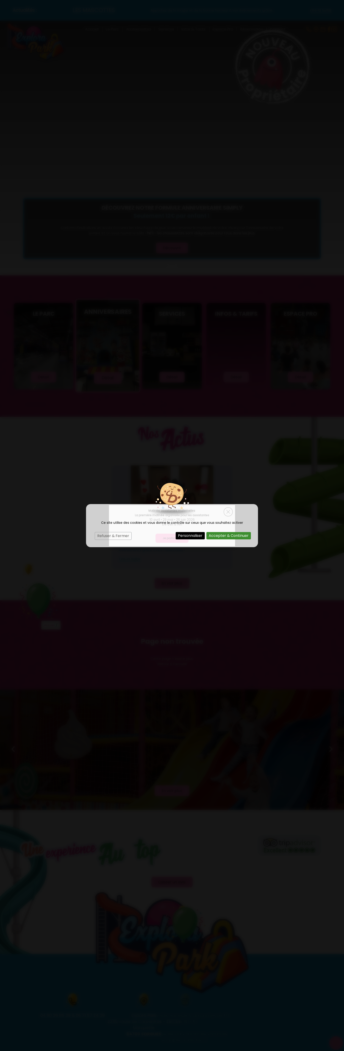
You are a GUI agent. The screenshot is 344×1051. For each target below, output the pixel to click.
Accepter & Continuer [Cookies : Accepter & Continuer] (229, 535)
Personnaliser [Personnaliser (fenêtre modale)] (190, 535)
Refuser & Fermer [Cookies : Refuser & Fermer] (113, 535)
